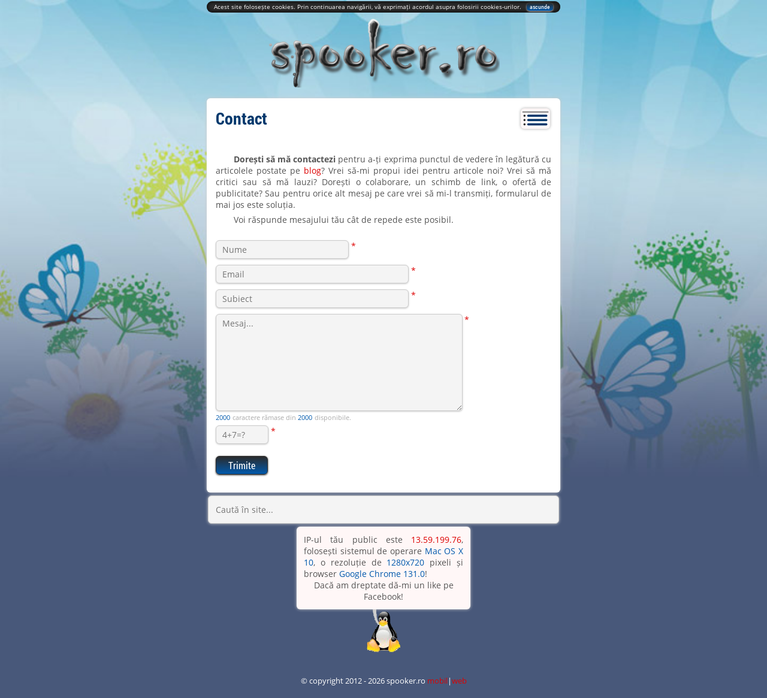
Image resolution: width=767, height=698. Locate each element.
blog (312, 170)
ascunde (540, 7)
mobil (437, 680)
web (459, 680)
